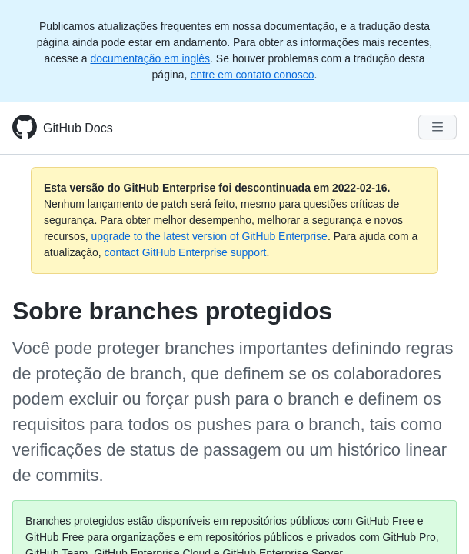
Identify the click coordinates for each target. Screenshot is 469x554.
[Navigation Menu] (437, 127)
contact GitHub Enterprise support (186, 252)
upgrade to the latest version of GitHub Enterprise (209, 236)
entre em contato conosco (252, 74)
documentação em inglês (150, 58)
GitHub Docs (78, 128)
